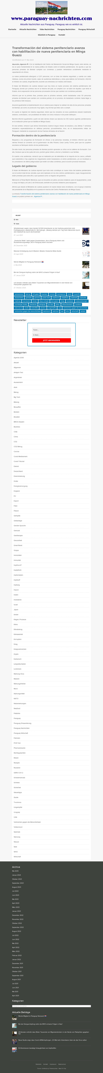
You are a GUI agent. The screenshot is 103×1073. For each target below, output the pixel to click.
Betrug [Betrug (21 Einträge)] (28, 294)
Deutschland (18, 471)
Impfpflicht (17, 570)
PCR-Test (17, 743)
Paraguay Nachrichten (21, 728)
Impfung (17, 585)
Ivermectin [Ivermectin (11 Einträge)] (26, 301)
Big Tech (17, 397)
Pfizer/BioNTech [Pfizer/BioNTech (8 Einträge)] (67, 304)
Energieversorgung (20, 486)
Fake (15, 506)
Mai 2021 (15, 992)
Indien (16, 595)
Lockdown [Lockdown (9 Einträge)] (70, 301)
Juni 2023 (15, 895)
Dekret (16, 466)
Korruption (17, 639)
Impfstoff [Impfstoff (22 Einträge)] (74, 298)
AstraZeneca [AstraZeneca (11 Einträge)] (19, 294)
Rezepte (17, 763)
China (16, 437)
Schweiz (17, 783)
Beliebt (17, 215)
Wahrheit (17, 832)
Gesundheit (18, 540)
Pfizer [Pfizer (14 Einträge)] (58, 304)
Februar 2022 (17, 955)
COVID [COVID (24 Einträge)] (69, 294)
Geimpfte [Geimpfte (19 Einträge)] (29, 298)
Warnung (17, 837)
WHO (16, 852)
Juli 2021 (15, 983)
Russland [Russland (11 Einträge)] (78, 304)
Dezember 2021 (17, 963)
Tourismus (17, 802)
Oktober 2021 (16, 971)
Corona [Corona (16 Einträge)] (52, 294)
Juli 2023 (15, 891)
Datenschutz (62, 1064)
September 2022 (18, 927)
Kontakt (45, 1064)
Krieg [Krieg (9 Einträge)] (62, 301)
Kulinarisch (17, 659)
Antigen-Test (18, 372)
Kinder (16, 615)
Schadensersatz (19, 778)
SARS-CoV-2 (18, 773)
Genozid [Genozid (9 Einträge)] (37, 298)
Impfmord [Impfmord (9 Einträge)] (56, 298)
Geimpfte (17, 516)
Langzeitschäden (20, 664)
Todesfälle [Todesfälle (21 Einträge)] (34, 308)
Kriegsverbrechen (20, 649)
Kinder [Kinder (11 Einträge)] (35, 301)
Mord (16, 689)
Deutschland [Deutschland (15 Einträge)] (19, 298)
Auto (15, 387)
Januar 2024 (16, 875)
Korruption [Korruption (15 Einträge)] (54, 301)
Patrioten (17, 738)
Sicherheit (17, 787)
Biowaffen (17, 407)
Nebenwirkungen (20, 703)
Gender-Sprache (20, 526)
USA (15, 817)
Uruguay (17, 812)
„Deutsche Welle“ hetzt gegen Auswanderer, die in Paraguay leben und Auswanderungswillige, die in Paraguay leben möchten (39, 241)
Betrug (16, 392)
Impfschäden (18, 575)
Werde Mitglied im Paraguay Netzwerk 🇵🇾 (29, 262)
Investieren (17, 600)
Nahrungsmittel (19, 694)
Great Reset (18, 545)
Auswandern (18, 382)
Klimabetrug (18, 629)
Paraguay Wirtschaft (21, 733)
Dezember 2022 (17, 915)
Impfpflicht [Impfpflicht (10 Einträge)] (65, 298)
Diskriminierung (19, 476)
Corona (16, 452)
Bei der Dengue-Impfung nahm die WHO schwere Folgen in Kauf (37, 272)
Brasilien (17, 417)
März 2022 (15, 951)
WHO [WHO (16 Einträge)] (67, 311)
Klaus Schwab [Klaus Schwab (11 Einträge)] (44, 301)
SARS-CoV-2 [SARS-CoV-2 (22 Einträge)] (18, 308)
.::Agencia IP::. (38, 196)
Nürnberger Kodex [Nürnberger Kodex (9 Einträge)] (21, 304)
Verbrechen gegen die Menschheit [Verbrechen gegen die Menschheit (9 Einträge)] (75, 308)
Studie (16, 797)
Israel (16, 605)
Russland (17, 768)
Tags (16, 224)
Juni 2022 (15, 939)
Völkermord (18, 827)
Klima (16, 624)
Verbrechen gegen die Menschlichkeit (27, 822)
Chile (15, 432)
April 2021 (15, 996)
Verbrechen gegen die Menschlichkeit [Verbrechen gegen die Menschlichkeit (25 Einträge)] (28, 311)
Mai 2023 (15, 899)
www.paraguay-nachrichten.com (51, 19)
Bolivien (16, 412)
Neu (16, 219)
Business (17, 427)
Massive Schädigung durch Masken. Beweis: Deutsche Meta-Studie (37, 251)
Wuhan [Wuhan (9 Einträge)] (83, 311)
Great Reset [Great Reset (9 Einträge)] (46, 298)
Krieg (16, 644)
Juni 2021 (15, 988)
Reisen (16, 758)
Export (16, 501)
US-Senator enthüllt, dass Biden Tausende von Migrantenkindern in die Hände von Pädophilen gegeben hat (43, 284)
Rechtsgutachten (20, 753)
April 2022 (15, 947)
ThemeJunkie (53, 1068)
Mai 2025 (15, 871)
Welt (15, 847)
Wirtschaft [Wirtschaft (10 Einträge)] (75, 311)
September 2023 (18, 883)
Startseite (12, 29)
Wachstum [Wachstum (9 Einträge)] (46, 311)
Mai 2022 (15, 943)
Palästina (17, 713)
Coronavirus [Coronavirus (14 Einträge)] (61, 294)
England (17, 491)
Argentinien (18, 377)
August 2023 (16, 887)
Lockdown (17, 669)
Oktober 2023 (17, 879)
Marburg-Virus (19, 674)
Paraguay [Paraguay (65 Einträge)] (42, 304)
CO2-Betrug (18, 447)
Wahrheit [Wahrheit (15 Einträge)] (55, 311)
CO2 (15, 442)
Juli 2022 (15, 935)
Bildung (16, 402)
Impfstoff (17, 580)
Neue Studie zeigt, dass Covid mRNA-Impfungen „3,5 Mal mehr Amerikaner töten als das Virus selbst (52, 1040)
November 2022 (17, 919)
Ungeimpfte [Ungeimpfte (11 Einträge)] (52, 308)
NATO (16, 699)
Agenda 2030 (19, 358)
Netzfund (17, 708)
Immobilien (18, 555)
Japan (16, 610)
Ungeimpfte (18, 807)
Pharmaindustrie (19, 748)
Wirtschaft (17, 857)
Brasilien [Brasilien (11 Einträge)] (44, 294)
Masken (16, 679)
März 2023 (15, 907)
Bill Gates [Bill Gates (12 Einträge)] (36, 294)
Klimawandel (18, 634)
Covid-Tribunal (19, 461)
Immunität (17, 560)
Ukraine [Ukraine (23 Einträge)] (43, 308)
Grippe (16, 550)
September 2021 (17, 975)
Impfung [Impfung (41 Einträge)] (17, 301)
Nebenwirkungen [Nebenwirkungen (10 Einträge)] (81, 301)
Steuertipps (18, 792)
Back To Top (62, 1068)
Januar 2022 (16, 959)
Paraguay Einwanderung (22, 723)
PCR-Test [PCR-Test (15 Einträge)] (50, 304)
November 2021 (17, 967)
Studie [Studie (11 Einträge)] (27, 308)
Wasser (16, 842)
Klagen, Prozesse (20, 619)
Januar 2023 (16, 911)
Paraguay (17, 718)
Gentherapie (18, 535)
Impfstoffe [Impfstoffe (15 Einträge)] (82, 298)
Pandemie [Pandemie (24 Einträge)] (33, 304)
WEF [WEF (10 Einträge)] (62, 311)
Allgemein (17, 368)
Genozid (17, 531)
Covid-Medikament (20, 456)
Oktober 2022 (17, 923)
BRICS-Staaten (19, 422)
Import (16, 590)
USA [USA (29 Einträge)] (59, 308)
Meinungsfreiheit (19, 684)
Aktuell (16, 363)
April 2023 (15, 903)
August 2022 (16, 931)
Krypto (16, 654)
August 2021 (16, 979)
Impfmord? (18, 565)
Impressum (53, 1064)
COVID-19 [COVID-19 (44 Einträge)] (76, 294)
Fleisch (16, 511)
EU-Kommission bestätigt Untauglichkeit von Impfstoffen (37, 1048)
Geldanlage (18, 521)
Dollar (16, 481)
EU (15, 496)
